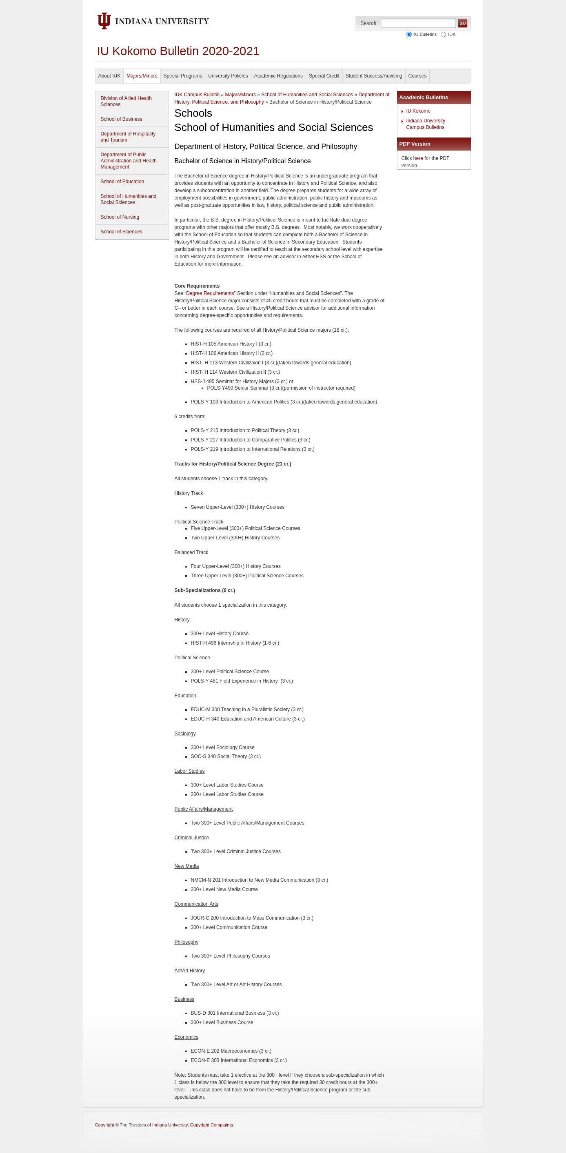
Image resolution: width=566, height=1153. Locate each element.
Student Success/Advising (374, 76)
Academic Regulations (278, 76)
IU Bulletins (424, 34)
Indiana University (170, 1124)
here (418, 158)
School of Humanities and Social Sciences (129, 199)
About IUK (109, 76)
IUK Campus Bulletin (197, 95)
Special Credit (324, 76)
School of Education (122, 181)
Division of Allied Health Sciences (126, 101)
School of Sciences (121, 232)
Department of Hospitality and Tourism (128, 137)
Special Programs (183, 76)
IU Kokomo (418, 111)
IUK (450, 34)
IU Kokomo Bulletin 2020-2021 (178, 51)
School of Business (121, 119)
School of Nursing (120, 217)
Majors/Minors (142, 76)
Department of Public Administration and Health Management (129, 161)
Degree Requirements (210, 293)
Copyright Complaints (211, 1124)
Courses (417, 76)
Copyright (104, 1124)
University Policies (228, 76)
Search (368, 23)
